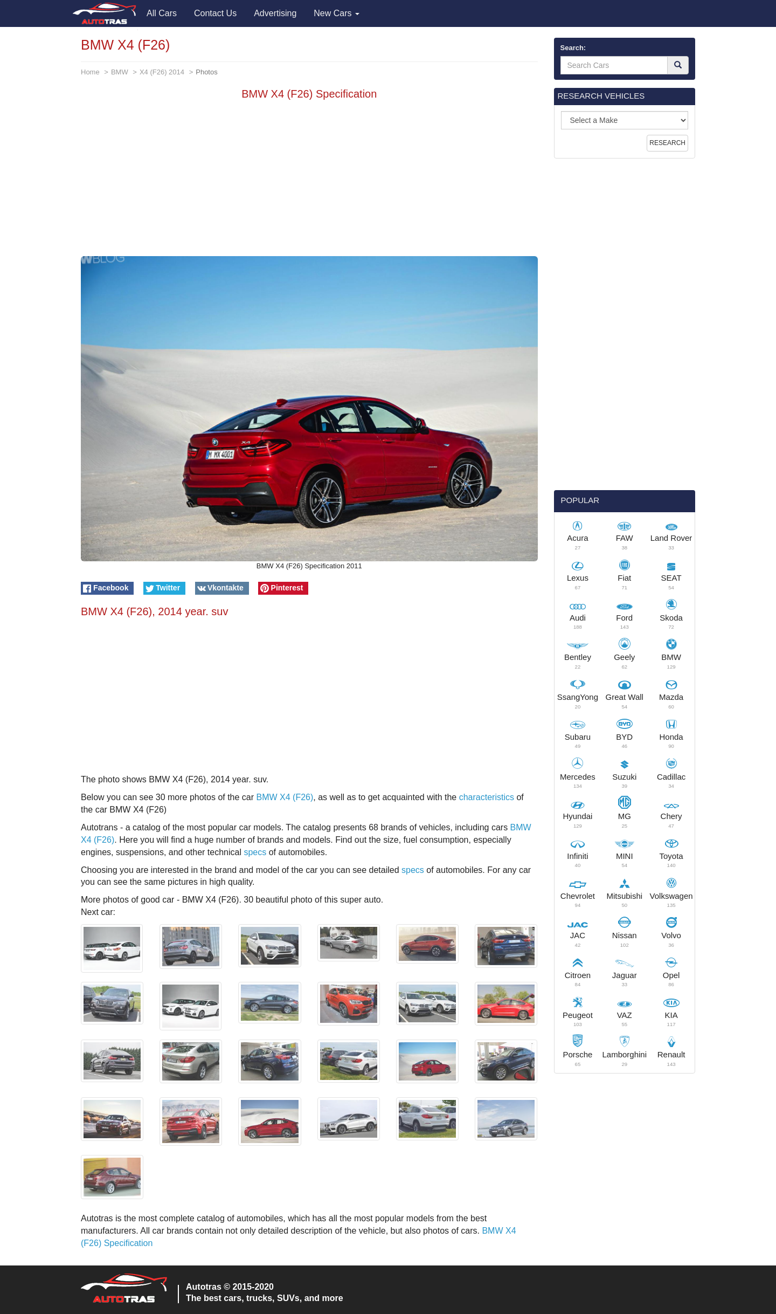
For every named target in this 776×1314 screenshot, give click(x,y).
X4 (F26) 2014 (162, 72)
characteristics (486, 797)
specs (255, 852)
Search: (573, 48)
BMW (119, 72)
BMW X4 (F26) (285, 797)
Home (90, 72)
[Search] (678, 65)
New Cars (336, 13)
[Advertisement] (309, 180)
